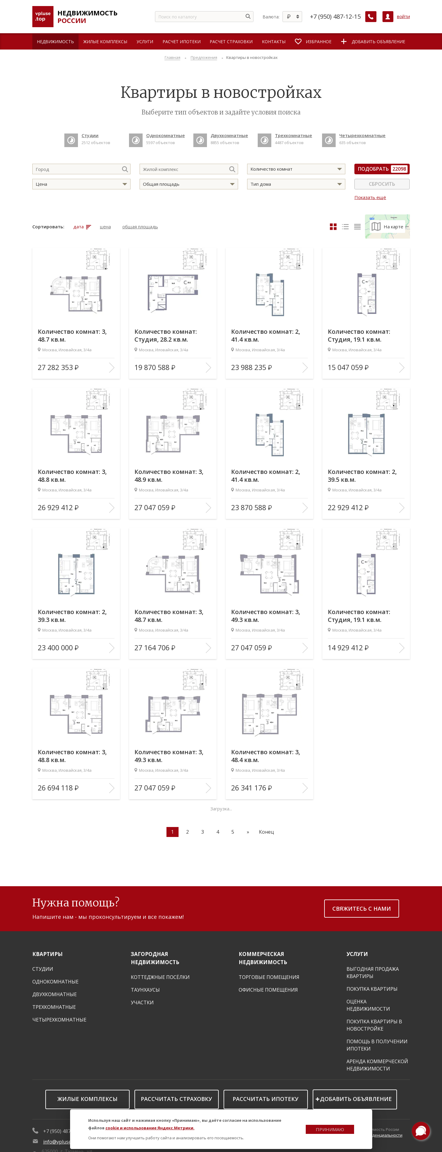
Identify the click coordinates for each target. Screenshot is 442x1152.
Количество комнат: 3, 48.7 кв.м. (72, 335)
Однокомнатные (55, 981)
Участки (142, 1002)
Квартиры (47, 954)
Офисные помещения (268, 989)
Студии (42, 969)
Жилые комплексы (87, 1098)
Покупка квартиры (372, 989)
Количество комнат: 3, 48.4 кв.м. (265, 756)
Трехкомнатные (54, 1007)
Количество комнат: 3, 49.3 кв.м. (265, 616)
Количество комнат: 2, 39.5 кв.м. (362, 476)
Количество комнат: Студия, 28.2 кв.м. (165, 335)
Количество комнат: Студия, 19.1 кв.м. (359, 335)
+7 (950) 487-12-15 (335, 16)
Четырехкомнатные (59, 1019)
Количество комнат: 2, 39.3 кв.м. (72, 616)
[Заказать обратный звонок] (371, 16)
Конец (266, 832)
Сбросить (382, 184)
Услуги (357, 954)
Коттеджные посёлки (160, 977)
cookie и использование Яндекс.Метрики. (150, 1128)
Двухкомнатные (54, 994)
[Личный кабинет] (387, 16)
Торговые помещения (269, 977)
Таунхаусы (145, 989)
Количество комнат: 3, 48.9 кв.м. (169, 476)
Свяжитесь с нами (361, 908)
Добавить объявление (356, 1098)
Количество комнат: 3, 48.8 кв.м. (72, 476)
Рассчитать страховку (176, 1098)
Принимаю (330, 1129)
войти (403, 16)
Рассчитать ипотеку (265, 1098)
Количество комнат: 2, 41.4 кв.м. (265, 335)
